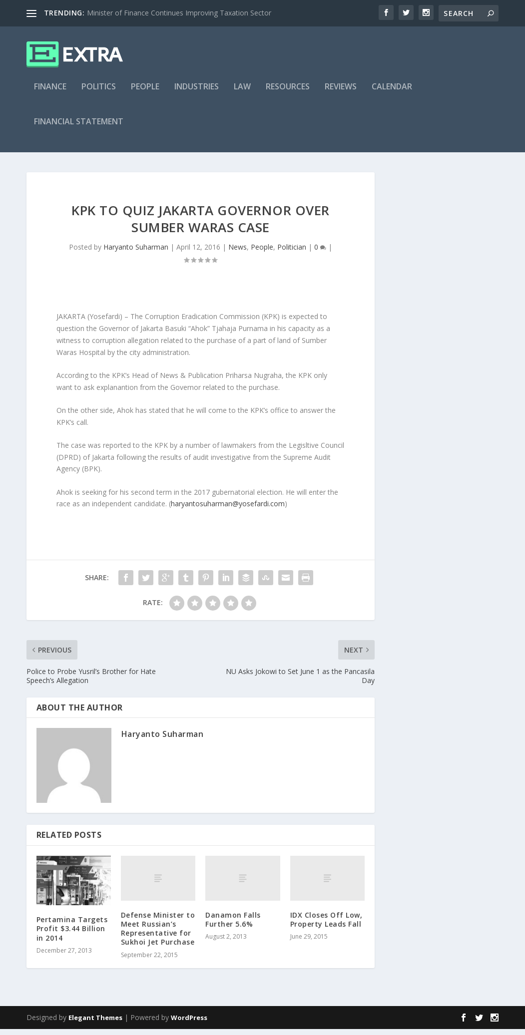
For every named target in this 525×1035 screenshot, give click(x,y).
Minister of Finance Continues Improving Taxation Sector (179, 12)
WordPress (189, 1023)
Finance (50, 93)
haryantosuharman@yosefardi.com (228, 509)
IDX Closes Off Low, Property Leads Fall (326, 925)
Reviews (341, 93)
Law (242, 93)
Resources (288, 93)
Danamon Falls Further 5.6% (233, 925)
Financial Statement (78, 128)
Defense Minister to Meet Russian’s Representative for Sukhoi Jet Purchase (158, 934)
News (237, 253)
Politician (291, 253)
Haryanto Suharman (135, 253)
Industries (196, 93)
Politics (98, 93)
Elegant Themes (95, 1023)
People (145, 93)
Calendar (392, 93)
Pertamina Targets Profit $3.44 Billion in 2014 (72, 934)
